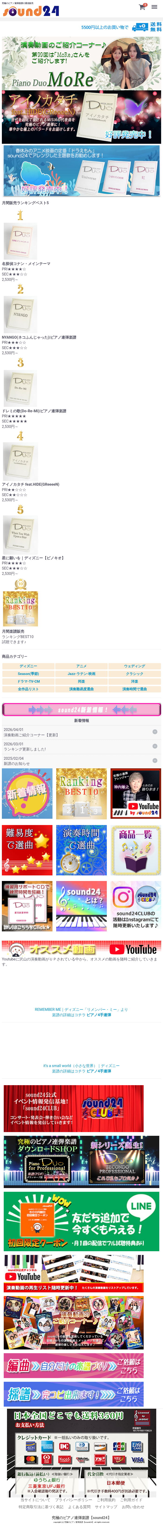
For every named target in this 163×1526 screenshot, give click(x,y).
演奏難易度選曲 (81, 689)
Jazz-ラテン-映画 (81, 674)
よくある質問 (79, 1507)
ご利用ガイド (131, 1500)
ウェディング (134, 666)
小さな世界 (81, 1044)
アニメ (81, 666)
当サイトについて (35, 1500)
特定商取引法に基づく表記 (41, 1507)
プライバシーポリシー (73, 1500)
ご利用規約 (106, 1500)
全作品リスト (28, 689)
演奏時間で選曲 (134, 689)
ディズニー (28, 666)
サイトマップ (106, 1507)
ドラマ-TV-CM (28, 681)
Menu (155, 4)
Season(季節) (28, 674)
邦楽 (81, 681)
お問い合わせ (133, 1507)
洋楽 (134, 681)
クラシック (134, 674)
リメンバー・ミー (81, 988)
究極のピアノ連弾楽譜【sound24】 (81, 1518)
